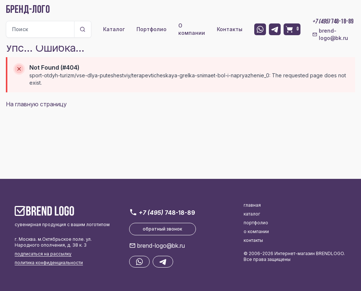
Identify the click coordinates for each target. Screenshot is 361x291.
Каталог (114, 29)
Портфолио (151, 29)
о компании (256, 231)
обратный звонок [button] (162, 229)
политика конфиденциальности (49, 262)
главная (252, 205)
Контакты (230, 29)
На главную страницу (36, 104)
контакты (253, 240)
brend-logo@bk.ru (330, 34)
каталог (252, 214)
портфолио (256, 222)
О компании (191, 29)
